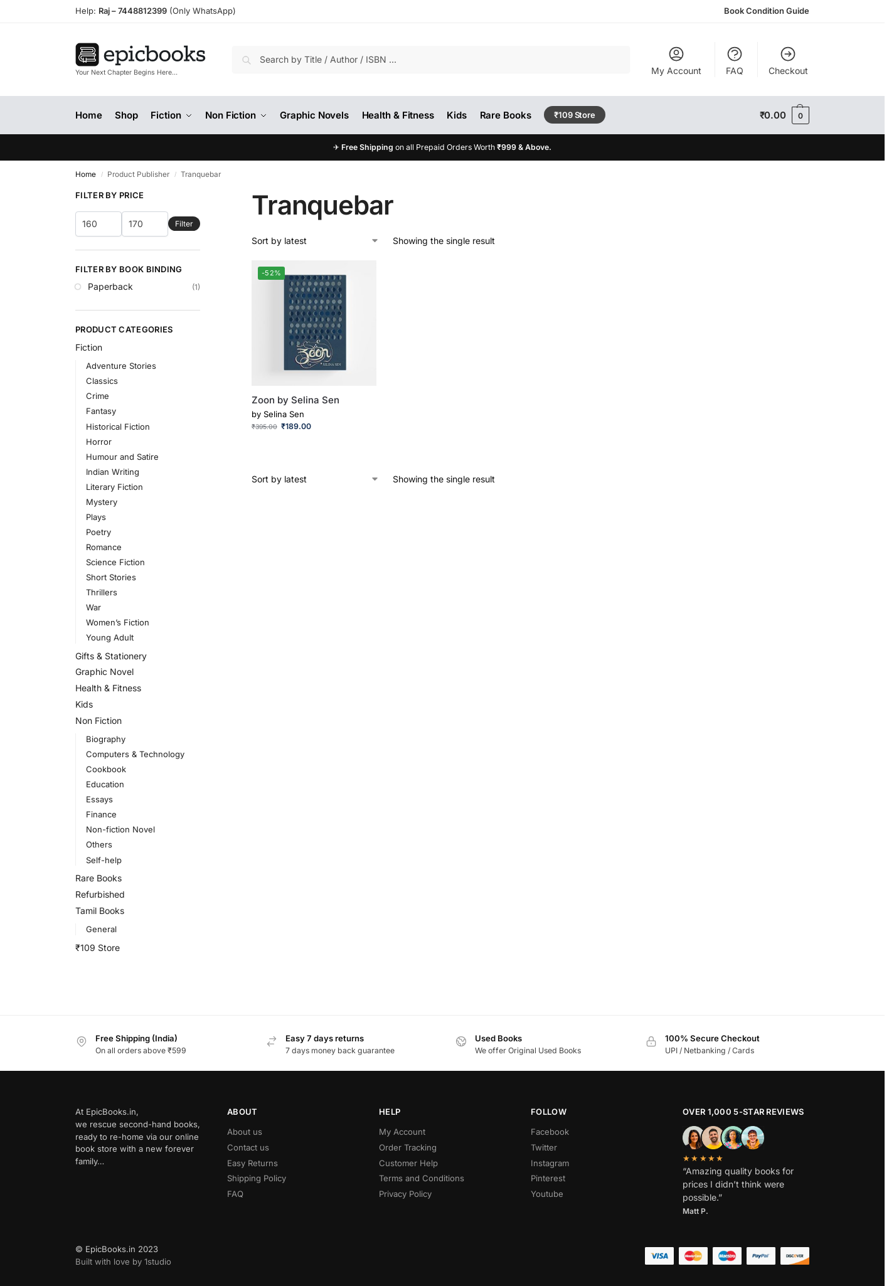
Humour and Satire (122, 457)
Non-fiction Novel (120, 829)
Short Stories (111, 577)
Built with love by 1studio (123, 1262)
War (93, 607)
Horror (99, 442)
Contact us (248, 1147)
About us (244, 1132)
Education (105, 784)
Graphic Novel (104, 671)
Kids (84, 704)
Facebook (550, 1132)
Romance (104, 547)
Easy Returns (252, 1163)
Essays (99, 799)
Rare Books (98, 878)
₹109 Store (97, 947)
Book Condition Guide (766, 11)
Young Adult (110, 637)
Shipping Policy (256, 1178)
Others (99, 844)
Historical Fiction (118, 427)
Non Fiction (98, 720)
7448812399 (141, 11)
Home (85, 174)
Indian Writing (112, 472)
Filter (184, 223)
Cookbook (106, 769)
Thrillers (101, 592)
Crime (97, 396)
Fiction (88, 347)
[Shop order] (316, 240)
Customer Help (408, 1163)
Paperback (110, 286)
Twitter (544, 1147)
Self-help (104, 860)
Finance (101, 814)
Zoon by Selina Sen (295, 400)
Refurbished (100, 894)
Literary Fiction (114, 487)
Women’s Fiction (117, 622)
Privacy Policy (405, 1194)
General (101, 929)
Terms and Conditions (421, 1178)
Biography (105, 739)
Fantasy (101, 411)
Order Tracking (408, 1147)
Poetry (98, 532)
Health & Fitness (108, 688)
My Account (676, 60)
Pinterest (548, 1178)
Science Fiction (115, 562)
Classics (102, 381)
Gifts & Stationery (111, 656)
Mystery (101, 502)
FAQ (734, 60)
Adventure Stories (121, 366)
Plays (96, 517)
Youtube (547, 1194)
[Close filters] (204, 196)
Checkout (788, 60)
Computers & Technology (135, 754)
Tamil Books (99, 910)
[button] (784, 115)
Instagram (550, 1163)
